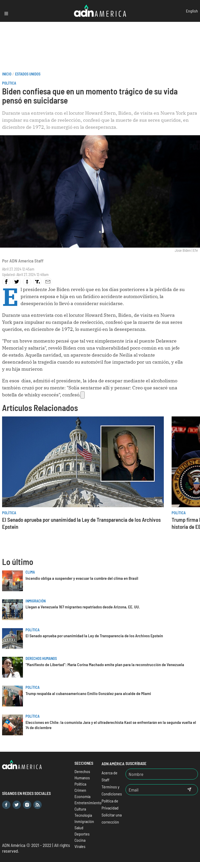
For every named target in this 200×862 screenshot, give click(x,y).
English (192, 10)
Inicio (6, 74)
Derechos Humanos (41, 658)
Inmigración (36, 601)
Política (9, 83)
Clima (30, 572)
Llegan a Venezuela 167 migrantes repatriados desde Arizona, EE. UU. (83, 606)
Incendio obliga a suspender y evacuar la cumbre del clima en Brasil (82, 578)
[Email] (153, 789)
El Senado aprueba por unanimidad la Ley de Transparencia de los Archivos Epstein (94, 635)
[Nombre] (162, 774)
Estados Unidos (27, 74)
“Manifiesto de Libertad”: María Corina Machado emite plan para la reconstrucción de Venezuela (105, 664)
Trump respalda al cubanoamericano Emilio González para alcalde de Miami (88, 693)
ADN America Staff (26, 260)
